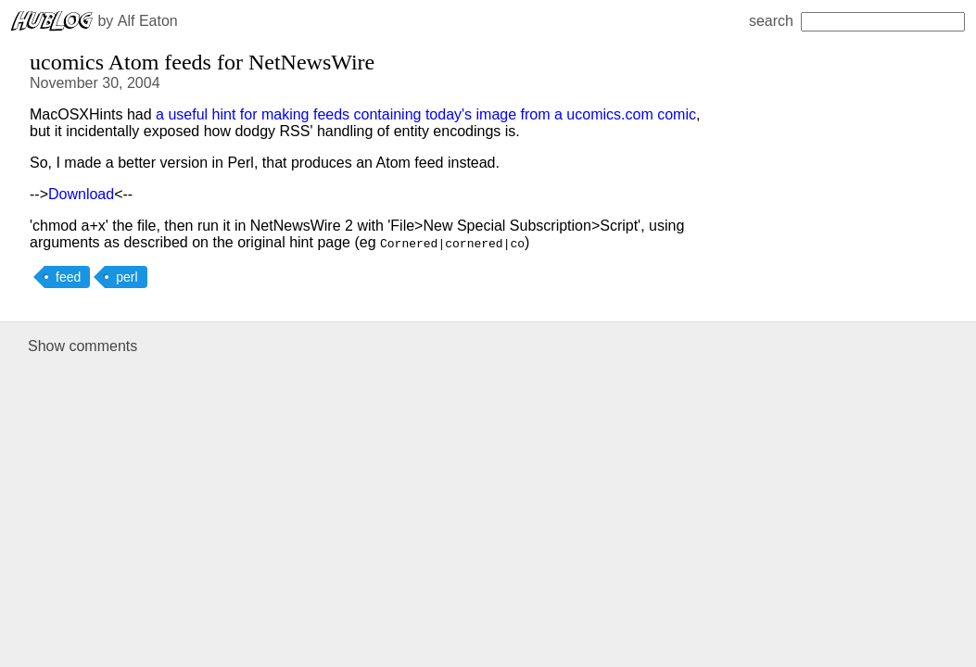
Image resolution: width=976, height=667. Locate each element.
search (857, 21)
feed (68, 277)
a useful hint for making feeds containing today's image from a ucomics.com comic (426, 114)
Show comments (82, 346)
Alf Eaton (148, 21)
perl (126, 277)
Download (81, 194)
